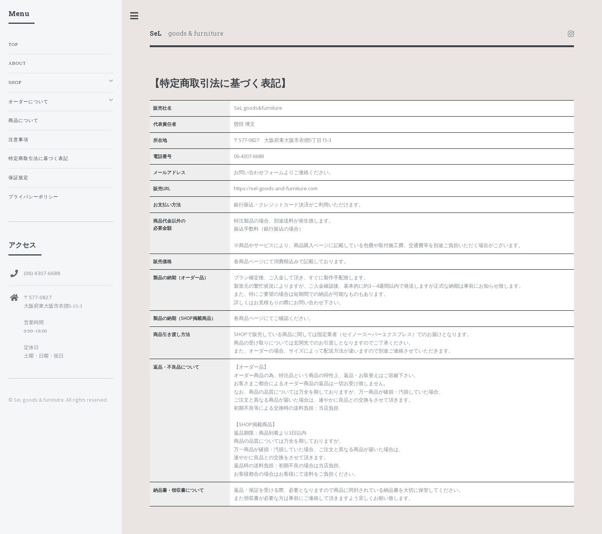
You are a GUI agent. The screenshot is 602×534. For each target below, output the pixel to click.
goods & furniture (186, 33)
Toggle (134, 16)
